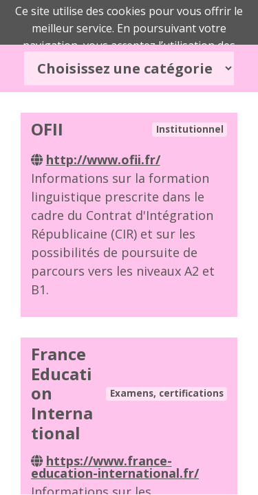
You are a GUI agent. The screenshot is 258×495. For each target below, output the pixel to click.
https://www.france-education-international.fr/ (115, 466)
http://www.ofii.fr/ (103, 159)
